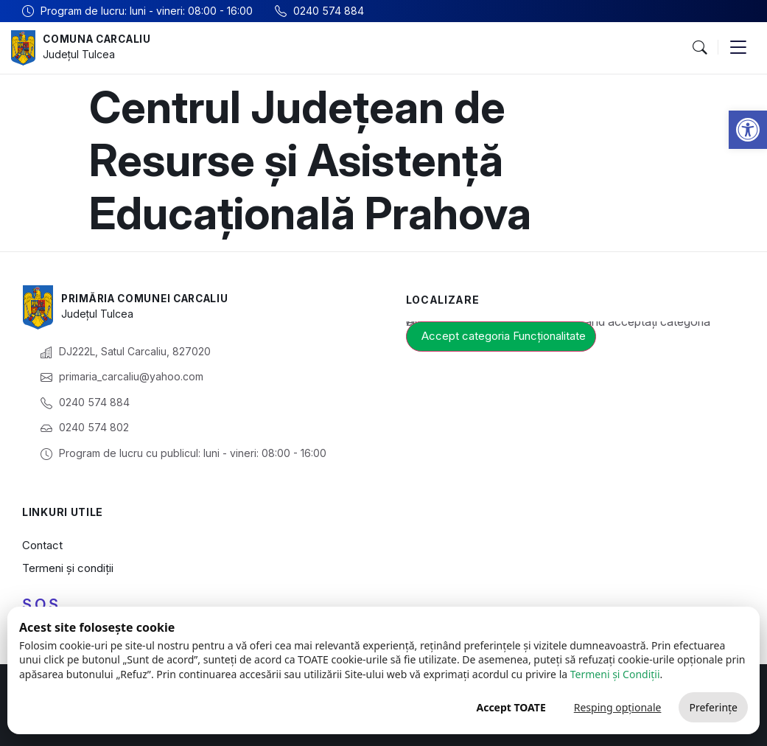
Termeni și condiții (67, 568)
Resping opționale (618, 707)
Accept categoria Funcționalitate (503, 336)
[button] (748, 130)
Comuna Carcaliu (100, 39)
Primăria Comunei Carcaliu (150, 299)
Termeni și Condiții (615, 674)
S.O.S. (42, 604)
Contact (42, 545)
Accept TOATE (510, 707)
